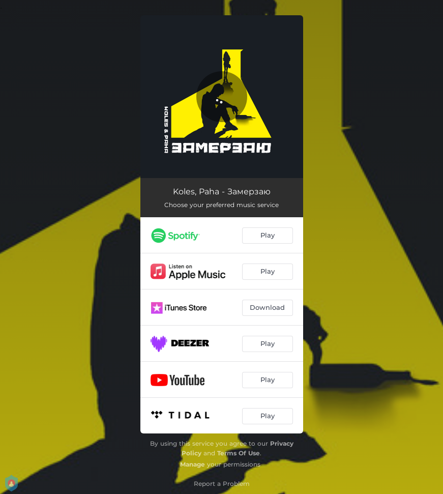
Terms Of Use (238, 453)
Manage (192, 464)
